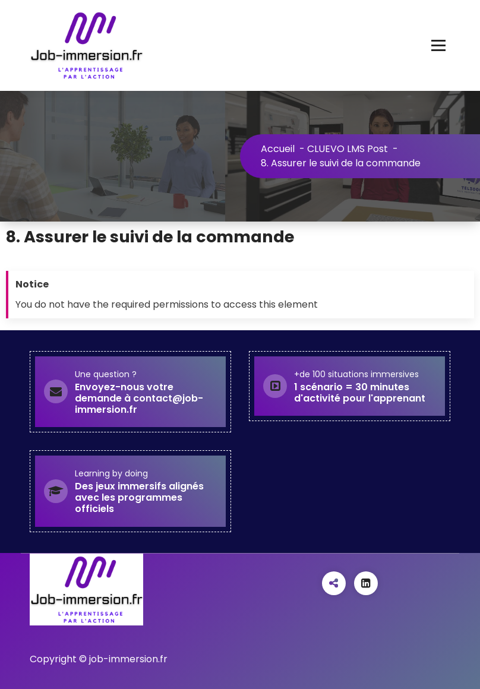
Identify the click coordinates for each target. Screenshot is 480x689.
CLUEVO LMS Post (347, 149)
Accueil (278, 149)
